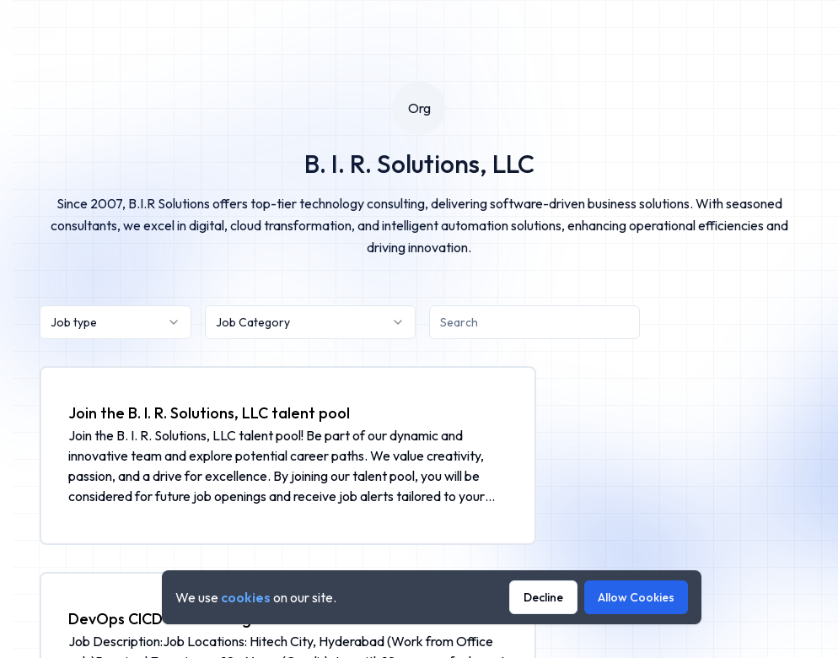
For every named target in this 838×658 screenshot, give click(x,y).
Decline (543, 597)
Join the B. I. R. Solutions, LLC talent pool (209, 413)
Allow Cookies (636, 597)
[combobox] (115, 322)
